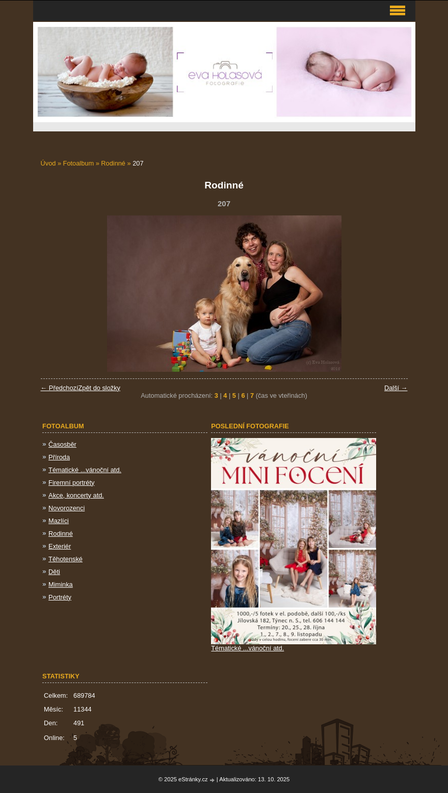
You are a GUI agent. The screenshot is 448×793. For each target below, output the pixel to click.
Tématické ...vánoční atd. (84, 470)
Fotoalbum (78, 163)
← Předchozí (59, 388)
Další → (396, 388)
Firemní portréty (71, 482)
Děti (54, 572)
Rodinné (114, 163)
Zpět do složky (99, 388)
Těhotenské (65, 559)
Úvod (48, 163)
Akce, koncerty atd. (76, 495)
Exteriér (59, 546)
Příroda (59, 457)
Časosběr (62, 444)
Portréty (59, 597)
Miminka (60, 584)
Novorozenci (66, 508)
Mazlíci (58, 521)
